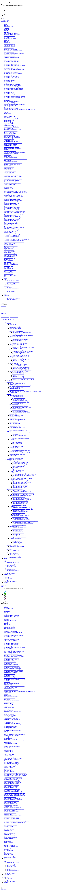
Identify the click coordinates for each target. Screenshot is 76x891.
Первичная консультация (13, 288)
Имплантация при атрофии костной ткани (14, 65)
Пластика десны (8, 173)
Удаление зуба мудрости (10, 171)
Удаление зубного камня (10, 133)
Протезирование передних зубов (12, 199)
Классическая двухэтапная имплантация (14, 69)
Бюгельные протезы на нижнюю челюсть (14, 242)
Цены (5, 561)
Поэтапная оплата (8, 272)
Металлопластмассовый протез (11, 181)
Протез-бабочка (8, 252)
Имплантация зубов (9, 26)
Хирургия (6, 32)
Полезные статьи (11, 287)
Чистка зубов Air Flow (9, 135)
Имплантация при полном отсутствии (13, 89)
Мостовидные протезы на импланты (13, 179)
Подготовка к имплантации (10, 49)
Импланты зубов (8, 81)
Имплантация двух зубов (10, 80)
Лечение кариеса (8, 121)
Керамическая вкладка (9, 258)
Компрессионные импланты (11, 82)
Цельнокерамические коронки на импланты (15, 193)
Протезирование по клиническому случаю (14, 213)
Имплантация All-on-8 (9, 94)
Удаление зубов (7, 165)
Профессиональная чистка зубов (12, 137)
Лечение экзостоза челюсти (10, 157)
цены (5, 279)
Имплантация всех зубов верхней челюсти (14, 96)
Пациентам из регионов (10, 275)
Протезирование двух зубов (11, 205)
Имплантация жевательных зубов (12, 77)
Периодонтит (7, 117)
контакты (6, 300)
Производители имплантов (13, 298)
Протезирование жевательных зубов (13, 200)
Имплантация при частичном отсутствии (14, 74)
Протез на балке (8, 187)
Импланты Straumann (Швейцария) (12, 86)
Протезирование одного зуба (11, 204)
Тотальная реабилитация (10, 215)
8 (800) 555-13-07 (5, 20)
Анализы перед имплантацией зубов (13, 50)
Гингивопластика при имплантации (12, 175)
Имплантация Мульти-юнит (11, 72)
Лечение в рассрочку (9, 274)
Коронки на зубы (8, 224)
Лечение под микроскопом (10, 144)
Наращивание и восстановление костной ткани (15, 159)
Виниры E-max (7, 42)
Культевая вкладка (8, 260)
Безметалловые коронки (10, 231)
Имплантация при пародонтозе (11, 64)
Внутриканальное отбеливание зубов (13, 143)
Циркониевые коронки (9, 228)
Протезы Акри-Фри (8, 248)
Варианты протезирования (10, 197)
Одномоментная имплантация (11, 57)
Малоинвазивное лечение (10, 145)
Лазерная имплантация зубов (11, 264)
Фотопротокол (7, 111)
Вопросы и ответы (11, 290)
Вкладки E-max (7, 259)
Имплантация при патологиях (11, 62)
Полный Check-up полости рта (11, 101)
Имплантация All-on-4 (9, 92)
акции (5, 278)
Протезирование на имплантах (11, 33)
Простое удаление (8, 168)
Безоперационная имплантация (11, 60)
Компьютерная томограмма (10, 105)
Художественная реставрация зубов (12, 129)
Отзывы (6, 575)
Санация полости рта (9, 52)
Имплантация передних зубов (11, 76)
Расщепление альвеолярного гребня (13, 163)
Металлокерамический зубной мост (13, 209)
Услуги (5, 321)
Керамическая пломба (9, 116)
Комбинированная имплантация (12, 70)
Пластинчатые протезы (9, 251)
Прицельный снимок (9, 106)
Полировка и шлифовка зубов (11, 136)
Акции (5, 559)
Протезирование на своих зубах (12, 34)
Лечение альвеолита (9, 167)
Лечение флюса (7, 155)
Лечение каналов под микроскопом (12, 148)
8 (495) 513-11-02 (14, 317)
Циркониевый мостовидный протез (12, 183)
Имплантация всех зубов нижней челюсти (14, 97)
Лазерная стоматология (9, 36)
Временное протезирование (11, 246)
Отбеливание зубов (8, 140)
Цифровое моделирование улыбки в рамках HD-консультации (19, 109)
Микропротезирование (9, 256)
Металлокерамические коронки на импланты (15, 191)
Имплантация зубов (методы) (11, 68)
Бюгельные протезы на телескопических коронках (16, 239)
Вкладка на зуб (7, 262)
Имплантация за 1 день (9, 54)
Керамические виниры (9, 44)
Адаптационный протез (9, 184)
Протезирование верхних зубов (11, 203)
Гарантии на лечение (12, 299)
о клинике (6, 295)
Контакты (6, 582)
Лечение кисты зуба (9, 120)
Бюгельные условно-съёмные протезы (13, 234)
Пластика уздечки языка (10, 151)
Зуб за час (6, 28)
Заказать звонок (5, 21)
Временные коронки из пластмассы (12, 226)
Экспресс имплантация (9, 56)
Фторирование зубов (9, 139)
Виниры (6, 25)
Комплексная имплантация (10, 90)
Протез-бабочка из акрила (10, 255)
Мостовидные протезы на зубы (11, 208)
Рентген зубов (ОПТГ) (9, 102)
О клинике (9, 296)
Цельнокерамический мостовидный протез (14, 211)
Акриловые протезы (9, 247)
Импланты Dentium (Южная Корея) (12, 85)
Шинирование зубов (9, 125)
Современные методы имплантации (13, 73)
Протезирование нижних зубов (11, 201)
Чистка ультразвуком (9, 132)
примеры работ (7, 292)
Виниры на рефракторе (9, 46)
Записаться (3, 306)
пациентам (6, 286)
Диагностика (7, 29)
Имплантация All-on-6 (9, 93)
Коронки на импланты (9, 189)
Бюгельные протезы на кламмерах (12, 238)
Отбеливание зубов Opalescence (12, 141)
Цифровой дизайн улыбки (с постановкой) (14, 104)
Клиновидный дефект (9, 123)
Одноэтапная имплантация (10, 58)
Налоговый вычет (8, 271)
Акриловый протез (8, 185)
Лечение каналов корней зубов (11, 119)
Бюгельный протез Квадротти (11, 235)
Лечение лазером (8, 156)
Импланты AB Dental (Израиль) (12, 84)
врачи (5, 276)
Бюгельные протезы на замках (11, 236)
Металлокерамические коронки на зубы (14, 227)
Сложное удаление (8, 169)
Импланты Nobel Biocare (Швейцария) (13, 88)
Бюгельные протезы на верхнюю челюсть (14, 240)
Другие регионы (11, 291)
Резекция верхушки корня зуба (11, 153)
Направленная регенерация (10, 161)
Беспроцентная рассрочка (13, 282)
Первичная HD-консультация (11, 108)
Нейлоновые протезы (9, 250)
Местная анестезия (8, 268)
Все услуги (6, 40)
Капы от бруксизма (8, 128)
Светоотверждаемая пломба (11, 115)
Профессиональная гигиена (10, 131)
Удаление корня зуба (9, 172)
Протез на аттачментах (9, 188)
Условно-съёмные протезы (10, 243)
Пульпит (6, 124)
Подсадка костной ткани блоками (12, 164)
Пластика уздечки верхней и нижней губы (14, 152)
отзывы (5, 294)
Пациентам (6, 567)
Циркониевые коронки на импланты (13, 195)
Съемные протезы (8, 244)
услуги (5, 24)
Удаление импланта (8, 66)
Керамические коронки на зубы (11, 230)
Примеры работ (7, 574)
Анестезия (6, 37)
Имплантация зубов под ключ (11, 61)
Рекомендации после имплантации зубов (14, 53)
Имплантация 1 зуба (9, 78)
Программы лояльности (10, 38)
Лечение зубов (7, 113)
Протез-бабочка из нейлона (10, 254)
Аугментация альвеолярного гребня (13, 176)
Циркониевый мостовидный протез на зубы (15, 212)
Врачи (5, 558)
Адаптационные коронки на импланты (13, 196)
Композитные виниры (9, 45)
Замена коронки (8, 232)
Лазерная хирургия (8, 266)
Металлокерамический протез (11, 180)
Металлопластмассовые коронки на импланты (15, 192)
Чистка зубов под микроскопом (11, 147)
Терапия (6, 30)
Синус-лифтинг (7, 160)
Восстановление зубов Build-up (11, 127)
